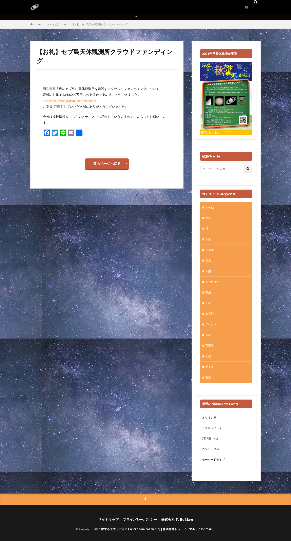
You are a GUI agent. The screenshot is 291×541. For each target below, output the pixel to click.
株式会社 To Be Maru (175, 517)
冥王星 (209, 344)
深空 (208, 217)
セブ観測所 (212, 281)
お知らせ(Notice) (56, 24)
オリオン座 (209, 415)
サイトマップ (110, 517)
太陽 (208, 270)
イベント (211, 323)
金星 (208, 333)
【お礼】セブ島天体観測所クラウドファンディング (100, 24)
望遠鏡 (209, 249)
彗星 (208, 260)
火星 (208, 354)
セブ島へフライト (213, 426)
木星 (208, 238)
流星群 (209, 312)
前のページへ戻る (107, 164)
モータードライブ (213, 457)
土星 (208, 302)
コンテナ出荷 (210, 447)
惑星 (208, 291)
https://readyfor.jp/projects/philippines (70, 100)
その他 (209, 207)
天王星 (209, 365)
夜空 (208, 375)
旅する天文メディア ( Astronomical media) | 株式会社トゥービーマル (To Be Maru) (157, 526)
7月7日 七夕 (210, 436)
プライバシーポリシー (140, 517)
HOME (37, 24)
